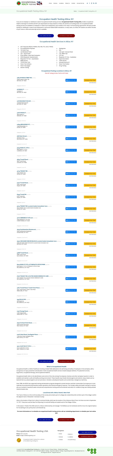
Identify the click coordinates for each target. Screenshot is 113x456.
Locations (61, 3)
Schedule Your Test (66, 35)
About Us (67, 3)
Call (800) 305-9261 (45, 35)
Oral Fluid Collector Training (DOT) (25, 451)
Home (50, 3)
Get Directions (92, 82)
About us (70, 434)
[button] (87, 3)
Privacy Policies (53, 449)
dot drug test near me (46, 452)
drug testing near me (69, 451)
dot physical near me (79, 451)
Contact (73, 3)
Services (55, 3)
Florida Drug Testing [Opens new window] (62, 449)
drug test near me (56, 452)
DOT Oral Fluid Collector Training (41, 451)
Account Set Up (80, 3)
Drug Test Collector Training (56, 451)
